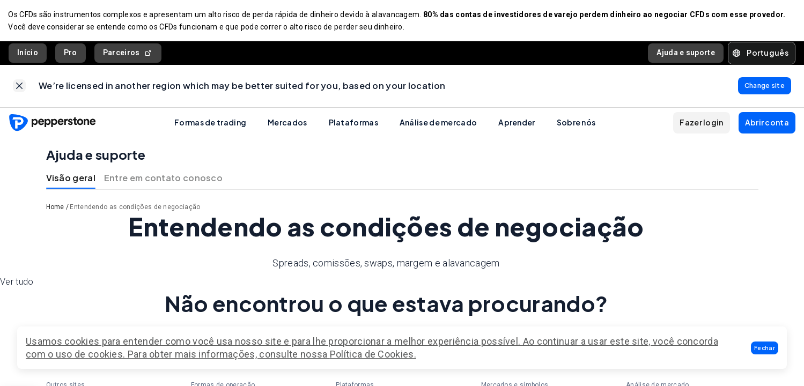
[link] (19, 86)
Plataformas (353, 123)
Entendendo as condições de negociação (135, 208)
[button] (764, 348)
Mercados (287, 123)
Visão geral (70, 179)
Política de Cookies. (373, 354)
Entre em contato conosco (163, 179)
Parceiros (128, 53)
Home (55, 208)
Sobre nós (576, 123)
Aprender (516, 123)
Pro (70, 53)
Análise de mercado (438, 123)
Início (27, 53)
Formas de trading (210, 123)
